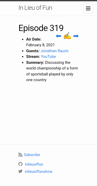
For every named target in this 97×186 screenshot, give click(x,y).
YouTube (48, 56)
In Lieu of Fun (35, 7)
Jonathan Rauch (54, 51)
